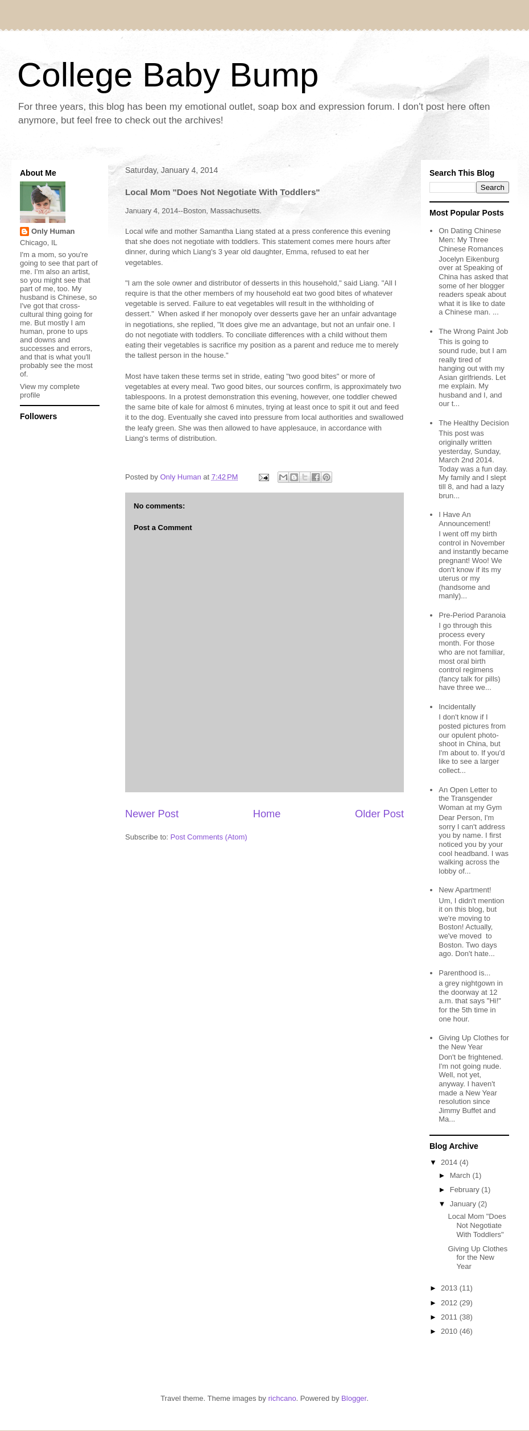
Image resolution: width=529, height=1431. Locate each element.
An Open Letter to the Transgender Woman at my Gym (470, 798)
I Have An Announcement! (464, 519)
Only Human (53, 231)
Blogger (353, 1398)
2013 (450, 1288)
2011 (450, 1317)
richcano (282, 1398)
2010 (450, 1331)
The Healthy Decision (474, 423)
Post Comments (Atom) (209, 837)
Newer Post (152, 814)
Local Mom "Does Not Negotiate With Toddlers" (477, 1225)
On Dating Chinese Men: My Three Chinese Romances (471, 239)
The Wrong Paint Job (473, 331)
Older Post (379, 814)
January (464, 1204)
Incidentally (457, 706)
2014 (450, 1162)
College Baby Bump (168, 75)
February (466, 1189)
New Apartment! (465, 890)
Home (267, 814)
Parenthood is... (464, 973)
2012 (450, 1302)
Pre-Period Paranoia (472, 615)
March (461, 1175)
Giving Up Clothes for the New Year (474, 1042)
